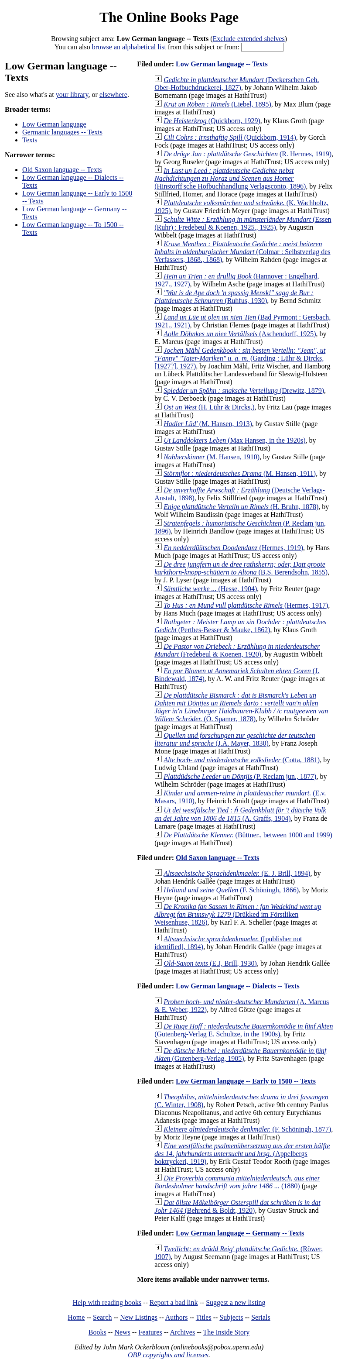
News (122, 1332)
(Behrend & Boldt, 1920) (237, 1206)
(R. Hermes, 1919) (247, 154)
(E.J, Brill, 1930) (210, 963)
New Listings (138, 1317)
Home (76, 1317)
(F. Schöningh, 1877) (247, 1129)
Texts (29, 140)
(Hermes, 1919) (233, 547)
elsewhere (113, 94)
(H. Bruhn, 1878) (241, 506)
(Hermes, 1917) (246, 605)
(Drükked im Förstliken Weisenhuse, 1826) (237, 914)
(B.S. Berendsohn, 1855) (241, 568)
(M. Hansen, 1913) (208, 423)
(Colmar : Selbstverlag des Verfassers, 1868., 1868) (242, 251)
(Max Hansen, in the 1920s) (234, 440)
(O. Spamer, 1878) (241, 707)
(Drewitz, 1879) (244, 390)
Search (102, 1317)
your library (72, 94)
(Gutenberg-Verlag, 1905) (240, 1054)
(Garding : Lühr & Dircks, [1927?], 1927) (239, 358)
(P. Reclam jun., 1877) (240, 776)
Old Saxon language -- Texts (62, 169)
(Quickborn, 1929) (212, 120)
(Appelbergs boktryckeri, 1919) (242, 1153)
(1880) (237, 1182)
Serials (260, 1317)
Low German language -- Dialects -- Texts (238, 986)
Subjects (231, 1317)
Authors (176, 1317)
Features (150, 1332)
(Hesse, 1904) (210, 588)
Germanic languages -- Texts (62, 132)
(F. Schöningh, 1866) (231, 890)
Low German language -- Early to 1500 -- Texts (246, 1081)
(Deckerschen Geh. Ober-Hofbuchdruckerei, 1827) (236, 83)
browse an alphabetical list (129, 47)
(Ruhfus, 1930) (234, 296)
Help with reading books (106, 1302)
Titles (204, 1317)
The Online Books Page (169, 17)
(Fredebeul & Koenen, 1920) (237, 650)
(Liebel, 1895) (217, 104)
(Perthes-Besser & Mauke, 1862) (240, 625)
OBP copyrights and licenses (168, 1355)
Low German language (54, 124)
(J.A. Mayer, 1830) (234, 739)
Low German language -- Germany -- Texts (240, 1233)
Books (97, 1332)
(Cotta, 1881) (242, 760)
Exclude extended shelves (249, 38)
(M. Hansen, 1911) (240, 473)
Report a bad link (174, 1302)
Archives (182, 1332)
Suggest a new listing (235, 1302)
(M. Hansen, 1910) (211, 457)
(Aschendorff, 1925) (240, 333)
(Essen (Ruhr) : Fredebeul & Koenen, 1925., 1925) (242, 223)
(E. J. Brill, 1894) (237, 873)
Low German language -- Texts (222, 64)
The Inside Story (226, 1332)
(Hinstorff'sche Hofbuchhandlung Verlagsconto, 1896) (230, 178)
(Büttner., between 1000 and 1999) (248, 835)
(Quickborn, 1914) (230, 137)
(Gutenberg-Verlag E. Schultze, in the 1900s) (243, 1030)
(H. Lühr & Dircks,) (209, 407)
